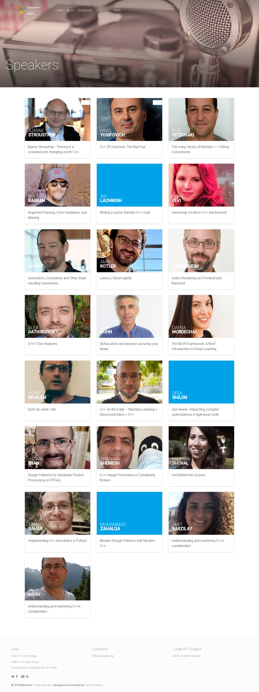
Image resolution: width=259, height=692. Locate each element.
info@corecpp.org (103, 655)
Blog (70, 10)
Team (117, 10)
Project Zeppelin (42, 685)
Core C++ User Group (24, 655)
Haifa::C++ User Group (25, 661)
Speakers (102, 10)
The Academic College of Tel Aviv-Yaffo (34, 667)
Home (59, 10)
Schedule (85, 10)
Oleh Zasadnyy (94, 685)
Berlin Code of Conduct (186, 655)
